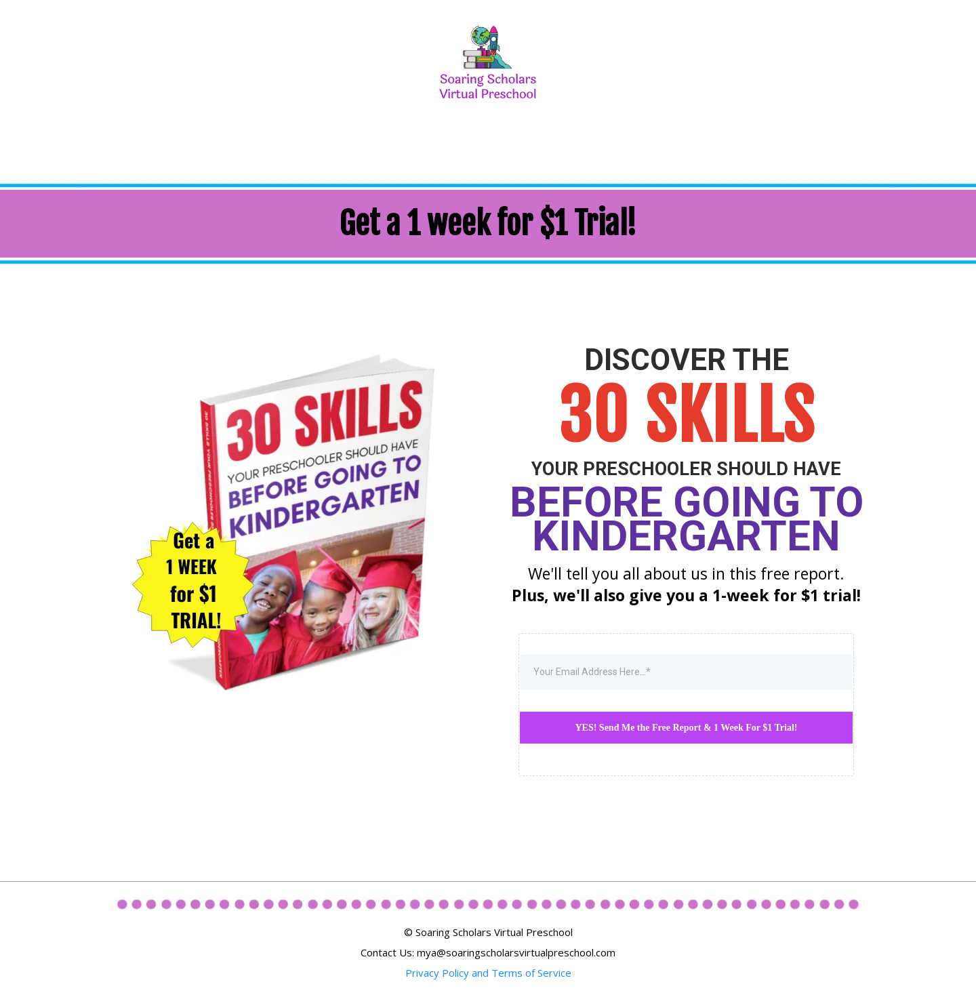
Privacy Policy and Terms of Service (488, 972)
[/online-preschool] (488, 61)
